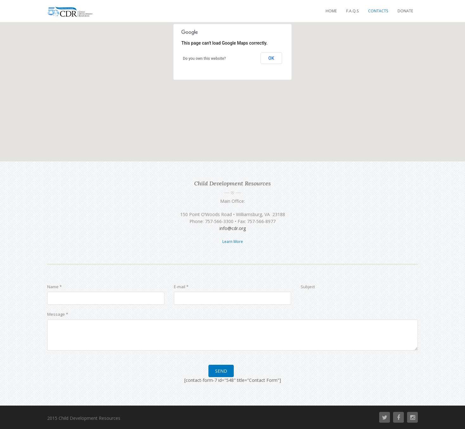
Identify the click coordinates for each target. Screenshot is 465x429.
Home (331, 11)
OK (271, 58)
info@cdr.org (233, 228)
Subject (308, 286)
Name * (54, 286)
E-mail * (181, 286)
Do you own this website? (204, 58)
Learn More (232, 241)
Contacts (378, 11)
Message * (57, 314)
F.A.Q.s (352, 11)
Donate (405, 11)
